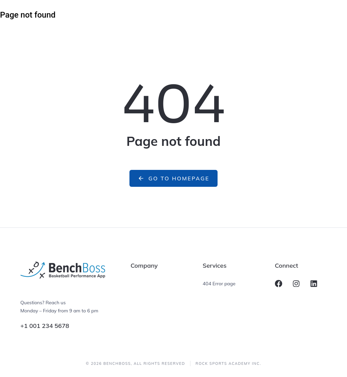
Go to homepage (173, 178)
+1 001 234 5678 (44, 326)
